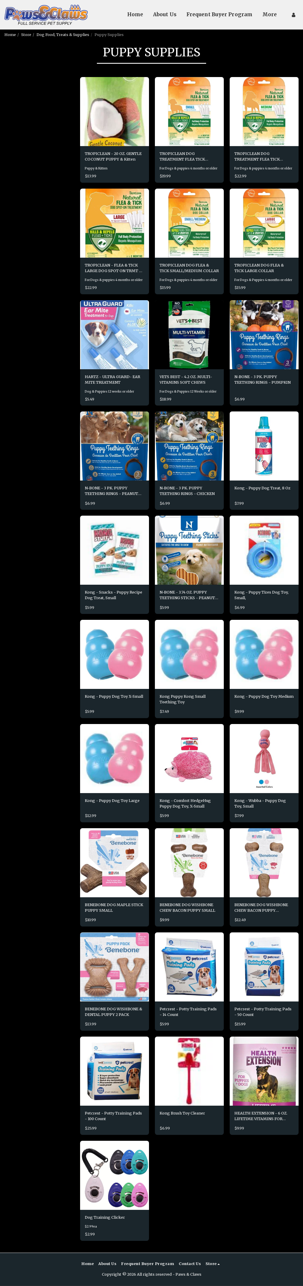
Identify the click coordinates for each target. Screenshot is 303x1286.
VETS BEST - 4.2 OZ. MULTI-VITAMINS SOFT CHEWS (186, 379)
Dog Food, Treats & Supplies (63, 34)
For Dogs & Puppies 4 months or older (263, 280)
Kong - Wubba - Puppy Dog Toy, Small (260, 803)
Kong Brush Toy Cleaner (182, 1113)
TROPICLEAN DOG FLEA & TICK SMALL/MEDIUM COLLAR (189, 268)
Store (26, 34)
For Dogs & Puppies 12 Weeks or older (188, 391)
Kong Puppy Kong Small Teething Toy (183, 699)
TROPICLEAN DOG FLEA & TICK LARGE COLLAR (259, 268)
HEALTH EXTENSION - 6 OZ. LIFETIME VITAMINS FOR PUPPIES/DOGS (260, 1116)
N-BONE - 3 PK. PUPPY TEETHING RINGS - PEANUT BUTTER (112, 491)
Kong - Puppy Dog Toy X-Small (114, 696)
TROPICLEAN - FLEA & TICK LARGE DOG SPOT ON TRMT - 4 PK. (113, 268)
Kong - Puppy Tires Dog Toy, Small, (261, 595)
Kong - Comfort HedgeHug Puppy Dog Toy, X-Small (185, 803)
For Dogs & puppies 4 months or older (188, 168)
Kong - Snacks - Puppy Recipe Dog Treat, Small (113, 595)
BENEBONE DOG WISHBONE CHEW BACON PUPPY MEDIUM (261, 908)
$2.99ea (91, 1227)
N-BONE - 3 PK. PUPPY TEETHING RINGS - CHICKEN (187, 491)
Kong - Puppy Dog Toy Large (112, 800)
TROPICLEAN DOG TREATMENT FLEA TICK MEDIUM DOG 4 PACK (257, 156)
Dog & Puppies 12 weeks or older (109, 391)
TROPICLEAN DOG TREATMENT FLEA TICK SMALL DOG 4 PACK (182, 156)
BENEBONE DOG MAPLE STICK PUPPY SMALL (114, 908)
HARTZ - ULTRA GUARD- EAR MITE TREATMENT (112, 379)
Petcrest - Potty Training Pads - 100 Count (113, 1116)
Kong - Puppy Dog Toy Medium (264, 696)
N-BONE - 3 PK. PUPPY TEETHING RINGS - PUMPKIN (262, 379)
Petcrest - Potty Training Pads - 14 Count (188, 1012)
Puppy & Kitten (96, 168)
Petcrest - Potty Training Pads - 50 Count (263, 1012)
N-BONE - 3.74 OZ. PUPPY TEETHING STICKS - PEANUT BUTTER (187, 595)
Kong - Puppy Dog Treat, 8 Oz (262, 488)
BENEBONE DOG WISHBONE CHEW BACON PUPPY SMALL (187, 908)
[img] (114, 111)
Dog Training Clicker (105, 1217)
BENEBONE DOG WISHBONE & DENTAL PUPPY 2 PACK (114, 1012)
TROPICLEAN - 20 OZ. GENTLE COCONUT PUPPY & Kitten (113, 156)
